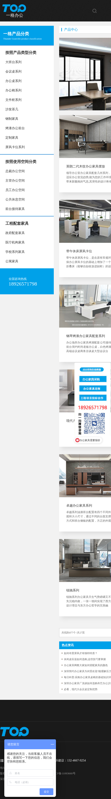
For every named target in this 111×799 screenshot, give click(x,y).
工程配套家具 (17, 223)
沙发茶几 (11, 109)
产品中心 (71, 29)
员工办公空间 (15, 190)
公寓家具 (11, 261)
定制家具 (11, 137)
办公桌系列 (13, 81)
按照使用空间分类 (20, 161)
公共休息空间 (15, 199)
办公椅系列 (13, 90)
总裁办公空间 (15, 171)
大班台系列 (13, 62)
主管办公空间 (15, 180)
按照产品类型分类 (20, 52)
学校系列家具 (15, 252)
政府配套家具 (15, 233)
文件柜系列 (13, 100)
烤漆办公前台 (15, 128)
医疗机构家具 (15, 242)
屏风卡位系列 (15, 147)
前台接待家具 (15, 209)
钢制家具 (11, 118)
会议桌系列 (13, 71)
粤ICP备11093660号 (64, 773)
